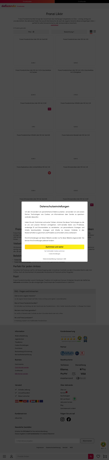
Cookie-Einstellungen (54, 254)
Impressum (59, 259)
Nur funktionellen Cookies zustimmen (55, 251)
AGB (64, 259)
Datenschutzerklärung (49, 259)
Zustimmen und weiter (54, 247)
